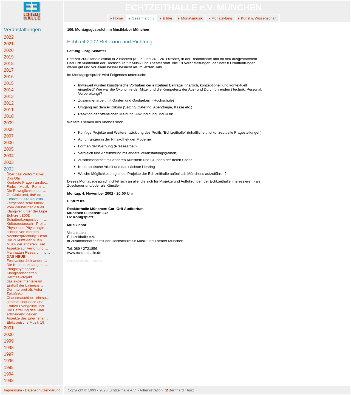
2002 (9, 169)
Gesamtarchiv (143, 18)
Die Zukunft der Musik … (27, 240)
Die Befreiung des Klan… (27, 310)
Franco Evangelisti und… (27, 306)
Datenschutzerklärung (43, 390)
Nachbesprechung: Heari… (29, 236)
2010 (9, 116)
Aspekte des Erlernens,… (27, 318)
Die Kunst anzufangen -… (28, 265)
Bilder (167, 18)
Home (118, 18)
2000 (9, 334)
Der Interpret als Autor (24, 289)
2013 (9, 96)
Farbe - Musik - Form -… (27, 186)
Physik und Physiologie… (27, 228)
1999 (9, 341)
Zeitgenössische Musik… (27, 203)
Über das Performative (25, 174)
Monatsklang (221, 18)
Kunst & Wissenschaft (259, 18)
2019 (9, 57)
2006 (9, 142)
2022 (9, 37)
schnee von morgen (23, 232)
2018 (9, 63)
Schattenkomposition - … (27, 219)
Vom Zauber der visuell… (27, 207)
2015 (9, 83)
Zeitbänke (15, 294)
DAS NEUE (16, 256)
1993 (9, 380)
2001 (9, 328)
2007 (9, 136)
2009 (9, 123)
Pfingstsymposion (21, 269)
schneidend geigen (22, 314)
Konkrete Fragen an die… (28, 182)
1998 (9, 347)
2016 (9, 76)
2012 (9, 103)
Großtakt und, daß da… (26, 195)
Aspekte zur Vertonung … (27, 248)
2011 (9, 109)
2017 (9, 70)
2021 (9, 43)
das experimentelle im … (27, 281)
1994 (9, 374)
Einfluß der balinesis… (25, 285)
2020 (9, 50)
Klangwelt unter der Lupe (27, 211)
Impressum (13, 390)
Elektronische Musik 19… (27, 322)
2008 (9, 129)
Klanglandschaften (22, 273)
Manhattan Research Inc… (28, 252)
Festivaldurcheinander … (27, 261)
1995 (9, 367)
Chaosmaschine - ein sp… (28, 298)
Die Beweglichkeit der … (26, 191)
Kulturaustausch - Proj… (26, 224)
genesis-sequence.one (25, 302)
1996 (9, 360)
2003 (9, 162)
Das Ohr (13, 178)
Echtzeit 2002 (18, 215)
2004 (9, 155)
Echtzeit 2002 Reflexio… (27, 199)
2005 (9, 149)
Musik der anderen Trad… (28, 244)
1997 (9, 354)
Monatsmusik (192, 18)
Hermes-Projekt (19, 277)
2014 (9, 90)
